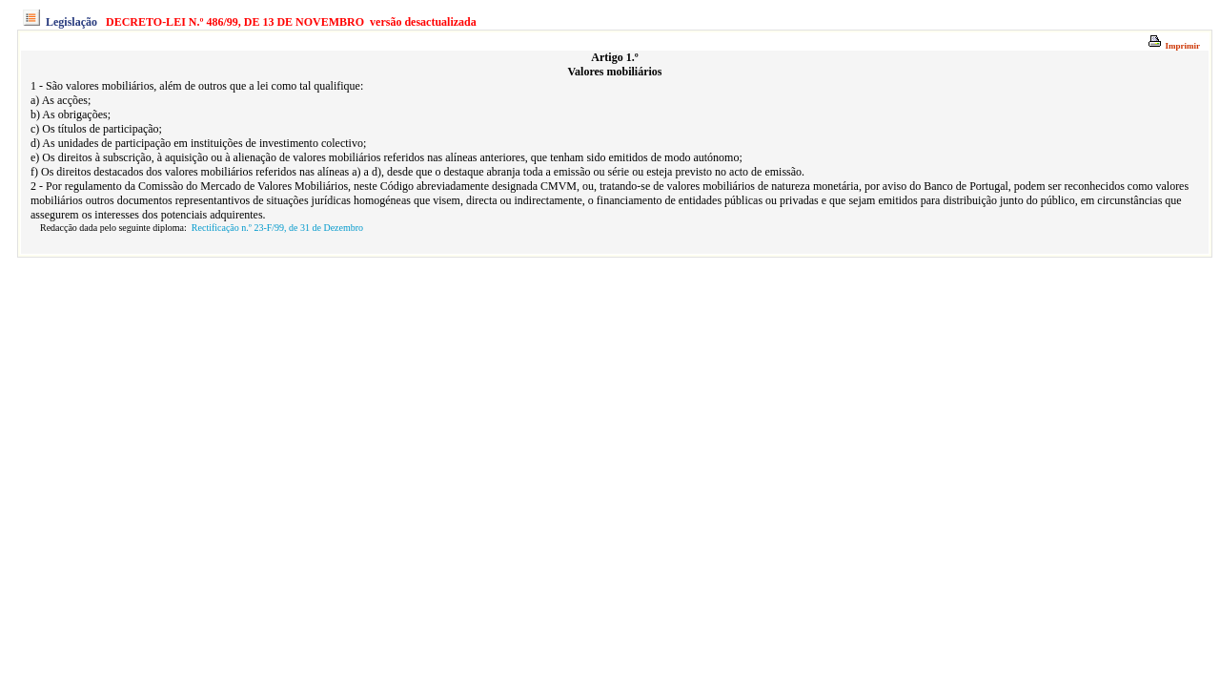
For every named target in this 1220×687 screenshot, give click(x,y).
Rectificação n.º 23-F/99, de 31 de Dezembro (277, 227)
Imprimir (1174, 46)
